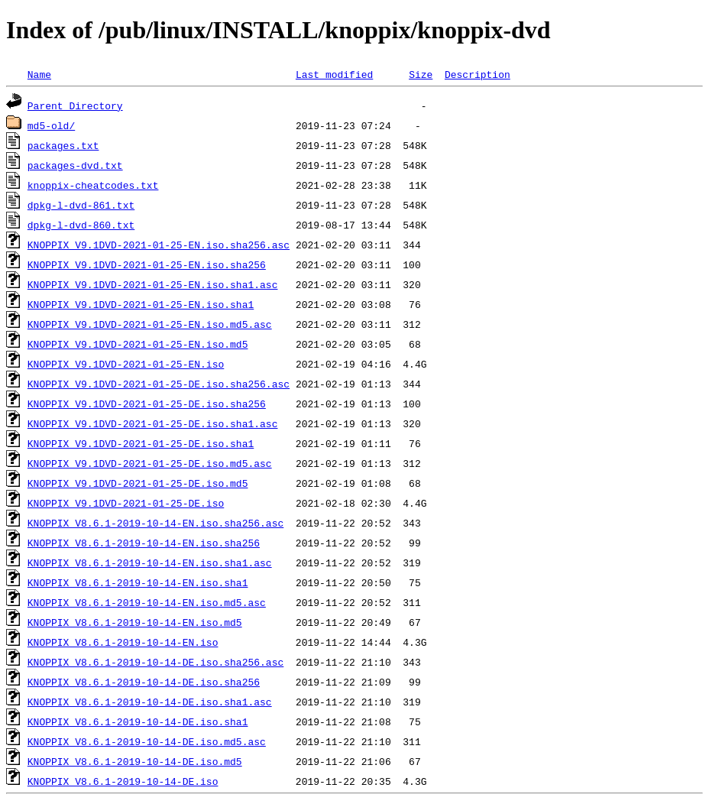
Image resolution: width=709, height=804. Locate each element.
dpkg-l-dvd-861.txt (81, 205)
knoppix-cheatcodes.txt (93, 185)
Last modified (334, 74)
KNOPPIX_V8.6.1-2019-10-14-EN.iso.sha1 (138, 582)
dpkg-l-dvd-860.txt (81, 225)
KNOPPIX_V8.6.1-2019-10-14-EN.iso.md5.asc (147, 602)
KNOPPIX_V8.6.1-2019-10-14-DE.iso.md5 (135, 761)
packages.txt (63, 145)
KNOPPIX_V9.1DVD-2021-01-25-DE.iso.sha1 (141, 443)
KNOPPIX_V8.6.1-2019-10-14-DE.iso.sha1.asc (150, 701)
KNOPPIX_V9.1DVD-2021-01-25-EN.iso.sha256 (147, 264)
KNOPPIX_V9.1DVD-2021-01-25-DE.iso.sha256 (147, 403)
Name (39, 74)
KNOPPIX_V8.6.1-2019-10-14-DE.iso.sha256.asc (155, 662)
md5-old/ (51, 125)
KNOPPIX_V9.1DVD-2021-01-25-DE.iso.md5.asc (150, 463)
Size (420, 74)
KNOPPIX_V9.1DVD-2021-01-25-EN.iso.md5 (138, 344)
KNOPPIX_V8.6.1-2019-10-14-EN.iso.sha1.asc (150, 562)
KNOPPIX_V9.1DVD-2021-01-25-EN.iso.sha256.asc (159, 244)
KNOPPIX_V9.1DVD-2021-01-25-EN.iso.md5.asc (150, 324)
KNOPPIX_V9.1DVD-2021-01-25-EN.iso (126, 364)
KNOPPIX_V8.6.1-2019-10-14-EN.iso (123, 642)
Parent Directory (75, 105)
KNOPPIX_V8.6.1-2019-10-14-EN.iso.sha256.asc (155, 523)
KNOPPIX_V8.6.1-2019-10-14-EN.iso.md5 (135, 622)
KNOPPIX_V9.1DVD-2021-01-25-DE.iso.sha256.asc (159, 384)
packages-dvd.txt (75, 165)
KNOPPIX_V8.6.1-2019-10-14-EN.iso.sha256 (144, 543)
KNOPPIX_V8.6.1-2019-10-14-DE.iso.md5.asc (147, 741)
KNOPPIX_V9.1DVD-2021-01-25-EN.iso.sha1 (141, 304)
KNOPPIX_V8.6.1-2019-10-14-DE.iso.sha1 (138, 721)
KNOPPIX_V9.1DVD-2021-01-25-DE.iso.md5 (138, 483)
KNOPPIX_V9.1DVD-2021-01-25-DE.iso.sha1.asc (153, 423)
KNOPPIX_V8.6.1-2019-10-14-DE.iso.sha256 (144, 682)
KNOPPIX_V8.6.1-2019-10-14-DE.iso (123, 781)
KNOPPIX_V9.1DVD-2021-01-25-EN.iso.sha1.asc (153, 284)
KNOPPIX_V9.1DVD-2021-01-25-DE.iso (126, 503)
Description (477, 74)
